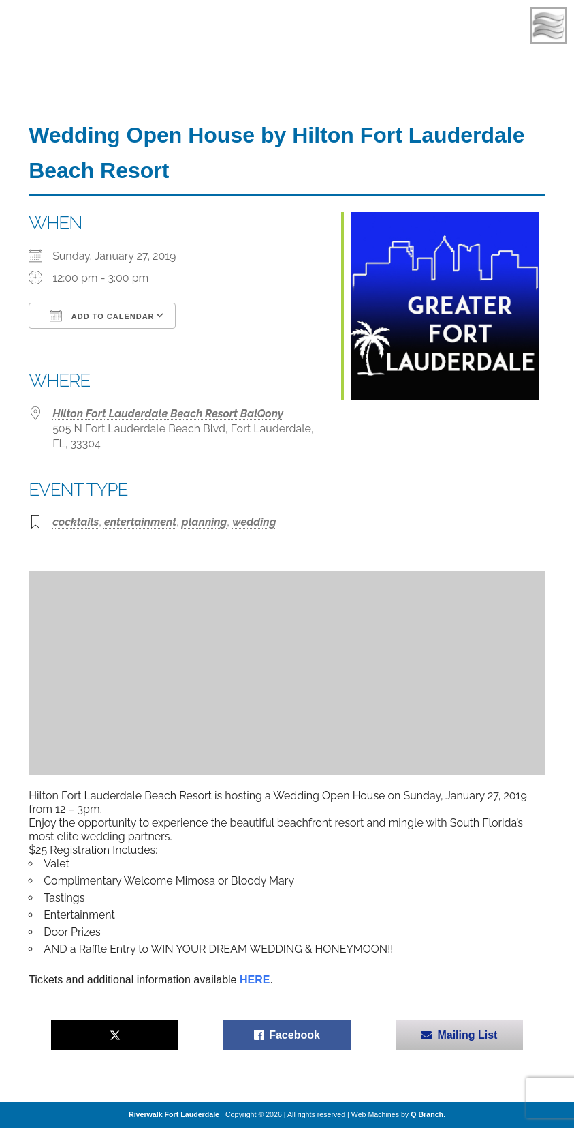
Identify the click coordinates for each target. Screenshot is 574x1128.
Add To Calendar (102, 316)
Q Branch (427, 1114)
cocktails (75, 522)
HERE (255, 979)
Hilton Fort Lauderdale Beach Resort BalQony (167, 413)
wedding (254, 522)
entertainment (140, 522)
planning (204, 522)
